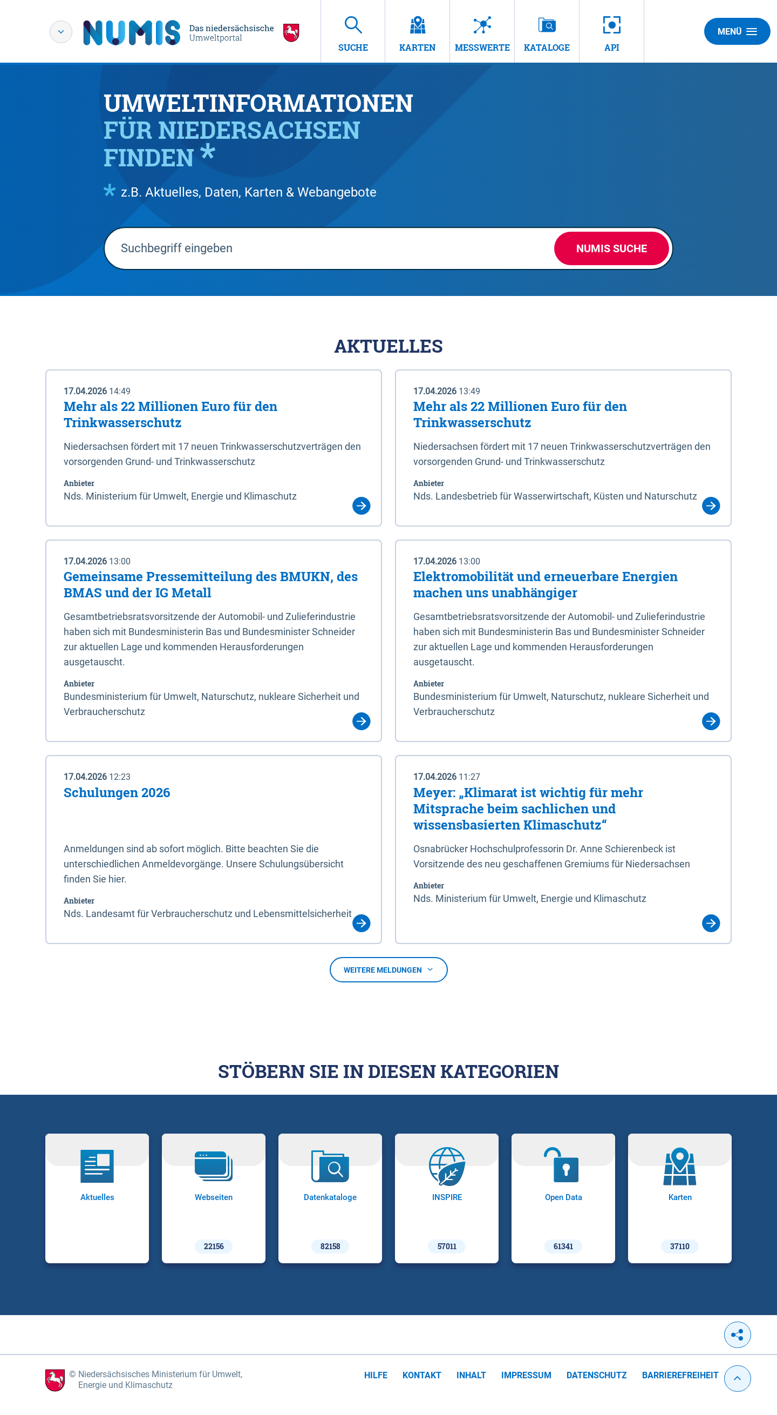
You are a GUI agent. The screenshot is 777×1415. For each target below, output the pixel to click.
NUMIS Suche (611, 248)
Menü (737, 31)
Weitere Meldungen (389, 970)
